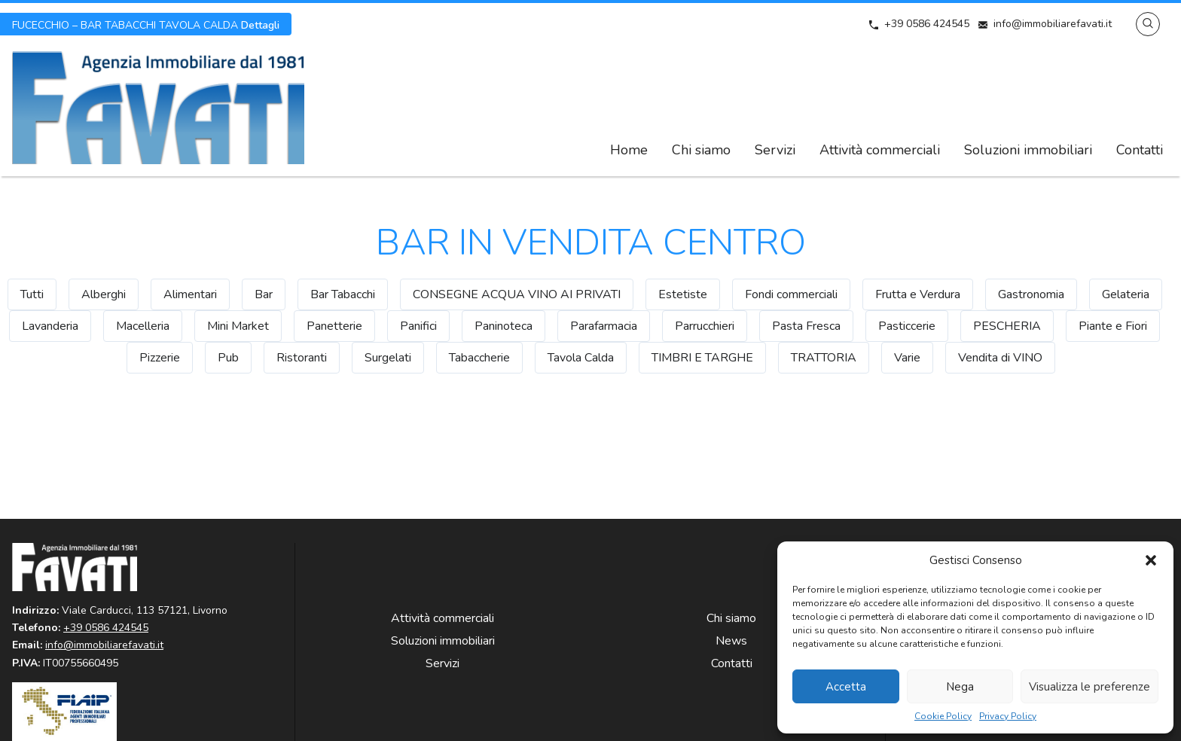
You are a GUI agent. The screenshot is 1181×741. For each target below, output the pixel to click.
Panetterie (334, 326)
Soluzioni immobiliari (1028, 150)
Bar (264, 294)
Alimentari (190, 294)
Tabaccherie (479, 357)
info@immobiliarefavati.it (1052, 24)
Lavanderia (50, 326)
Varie (907, 357)
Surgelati (388, 357)
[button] (1150, 560)
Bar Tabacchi (342, 294)
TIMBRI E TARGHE (702, 357)
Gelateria (1125, 294)
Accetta (845, 686)
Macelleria (142, 326)
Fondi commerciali (791, 294)
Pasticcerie (906, 326)
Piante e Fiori (1113, 326)
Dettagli (145, 24)
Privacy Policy (1007, 716)
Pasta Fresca (806, 326)
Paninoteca (504, 326)
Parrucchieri (704, 326)
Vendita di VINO (1000, 357)
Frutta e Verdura (917, 294)
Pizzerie (159, 357)
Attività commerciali (879, 150)
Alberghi (103, 294)
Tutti (32, 294)
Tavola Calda (581, 357)
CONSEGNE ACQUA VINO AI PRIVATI (517, 294)
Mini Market (238, 326)
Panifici (418, 326)
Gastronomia (1031, 294)
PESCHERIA (1007, 326)
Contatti (1139, 150)
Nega (960, 686)
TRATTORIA (823, 357)
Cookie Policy (943, 716)
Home (629, 150)
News (731, 641)
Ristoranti (301, 357)
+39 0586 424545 (926, 24)
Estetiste (682, 294)
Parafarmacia (603, 326)
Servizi (775, 150)
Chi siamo (701, 150)
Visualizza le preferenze (1089, 686)
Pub (228, 357)
